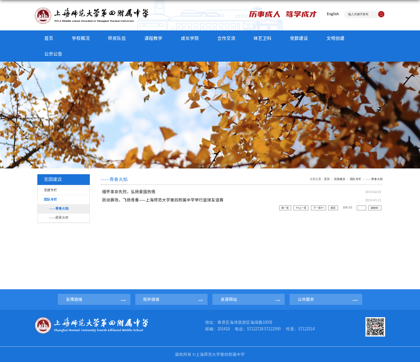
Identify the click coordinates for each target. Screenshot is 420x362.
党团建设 (339, 179)
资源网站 (229, 299)
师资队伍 (117, 38)
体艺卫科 (262, 38)
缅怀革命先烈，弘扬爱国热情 (128, 192)
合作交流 (226, 38)
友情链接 (74, 299)
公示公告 (53, 54)
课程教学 (153, 38)
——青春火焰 (374, 179)
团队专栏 (355, 179)
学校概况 (81, 38)
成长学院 (190, 38)
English (333, 14)
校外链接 (151, 299)
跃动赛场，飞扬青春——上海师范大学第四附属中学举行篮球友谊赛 (163, 200)
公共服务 (306, 299)
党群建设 (299, 38)
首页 (48, 38)
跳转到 (375, 207)
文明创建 (335, 38)
